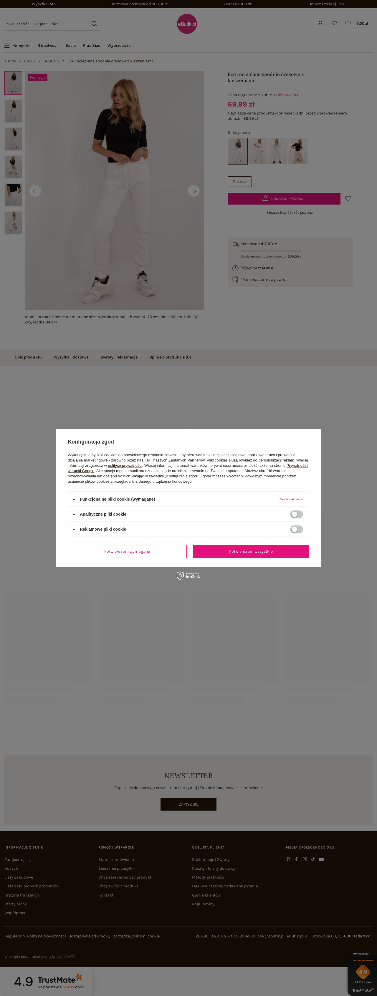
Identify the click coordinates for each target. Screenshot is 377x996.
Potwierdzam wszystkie (251, 551)
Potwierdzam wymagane (127, 551)
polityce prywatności (125, 465)
